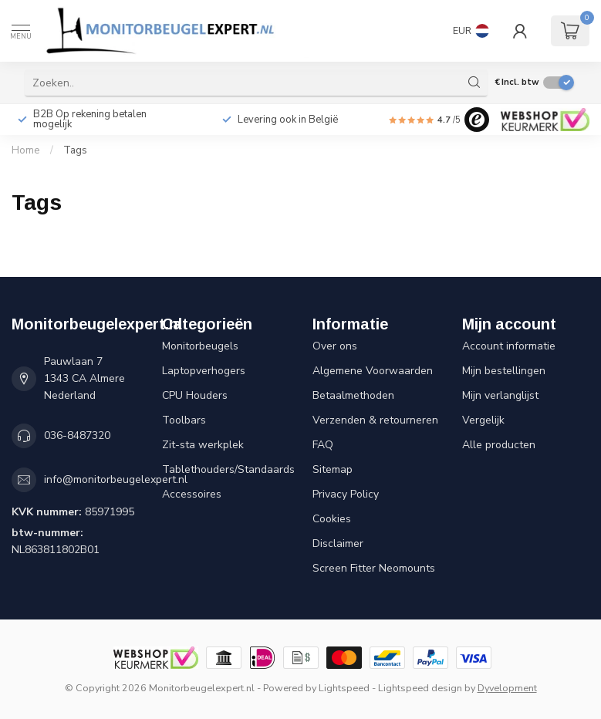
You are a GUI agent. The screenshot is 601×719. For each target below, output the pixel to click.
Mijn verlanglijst (500, 395)
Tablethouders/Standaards (225, 469)
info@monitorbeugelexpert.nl (115, 479)
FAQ (322, 444)
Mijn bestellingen (503, 370)
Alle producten (498, 444)
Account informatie (508, 346)
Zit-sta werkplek (203, 444)
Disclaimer (337, 543)
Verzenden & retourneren (375, 420)
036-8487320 (77, 435)
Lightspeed (344, 687)
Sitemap (332, 469)
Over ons (334, 346)
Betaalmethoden (353, 395)
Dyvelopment (507, 687)
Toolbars (184, 420)
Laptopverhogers (203, 370)
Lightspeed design (420, 687)
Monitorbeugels (200, 346)
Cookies (331, 518)
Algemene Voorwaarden (372, 370)
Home (26, 150)
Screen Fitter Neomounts (373, 568)
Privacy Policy (345, 494)
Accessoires (191, 494)
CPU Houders (195, 395)
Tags (75, 150)
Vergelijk (483, 420)
